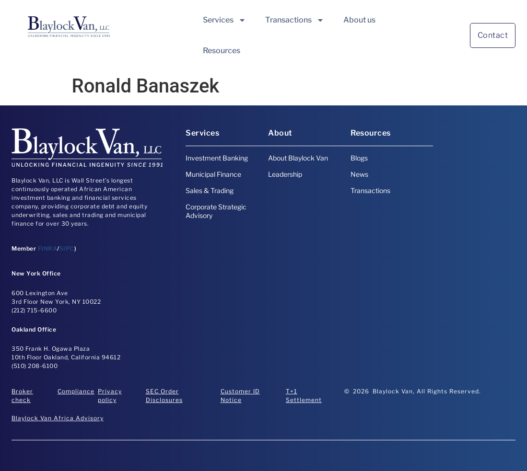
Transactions (294, 20)
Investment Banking (217, 158)
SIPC (66, 248)
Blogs (359, 158)
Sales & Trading (210, 190)
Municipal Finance (213, 174)
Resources (221, 50)
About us (359, 19)
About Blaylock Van (298, 158)
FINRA (48, 248)
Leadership (285, 174)
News (359, 174)
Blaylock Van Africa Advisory (58, 418)
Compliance (76, 391)
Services (224, 20)
